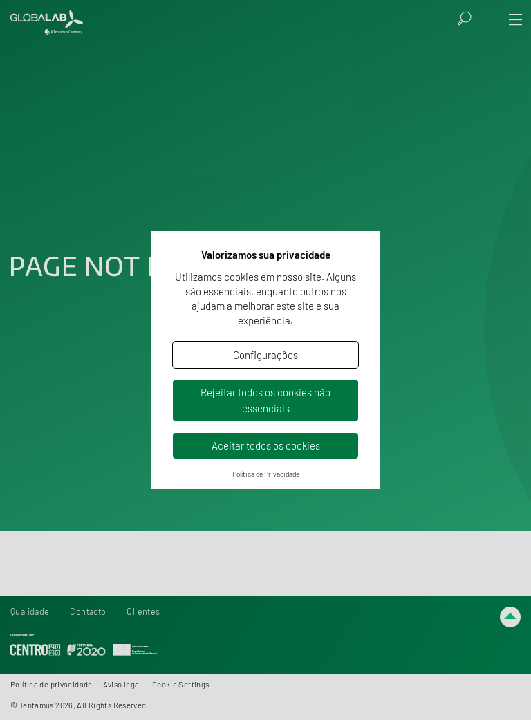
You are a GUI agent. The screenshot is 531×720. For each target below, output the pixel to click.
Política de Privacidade (265, 474)
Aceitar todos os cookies (266, 445)
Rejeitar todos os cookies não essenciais (265, 400)
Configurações (265, 355)
